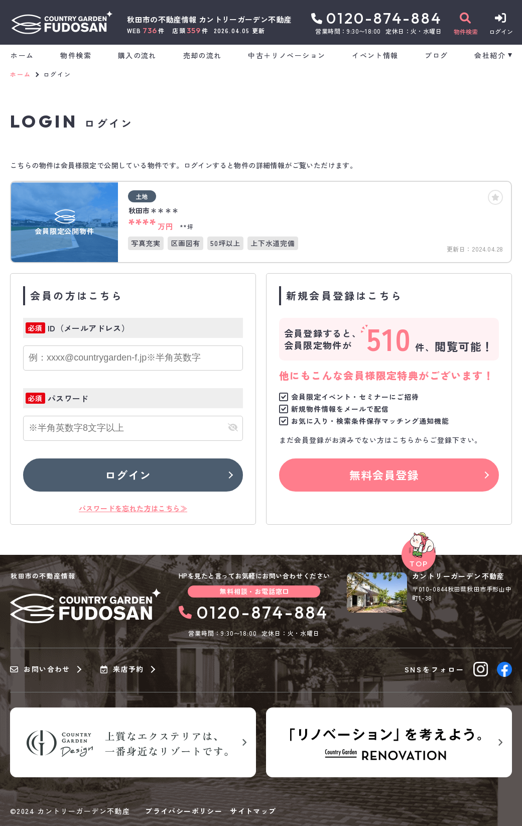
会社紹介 (489, 55)
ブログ (436, 55)
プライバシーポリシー (183, 810)
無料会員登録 (384, 474)
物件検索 (75, 55)
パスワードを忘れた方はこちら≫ (133, 508)
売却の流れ (202, 55)
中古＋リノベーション (286, 55)
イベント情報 (375, 55)
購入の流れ (137, 55)
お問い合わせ (40, 669)
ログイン (128, 474)
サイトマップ (253, 810)
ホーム (22, 55)
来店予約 (122, 669)
